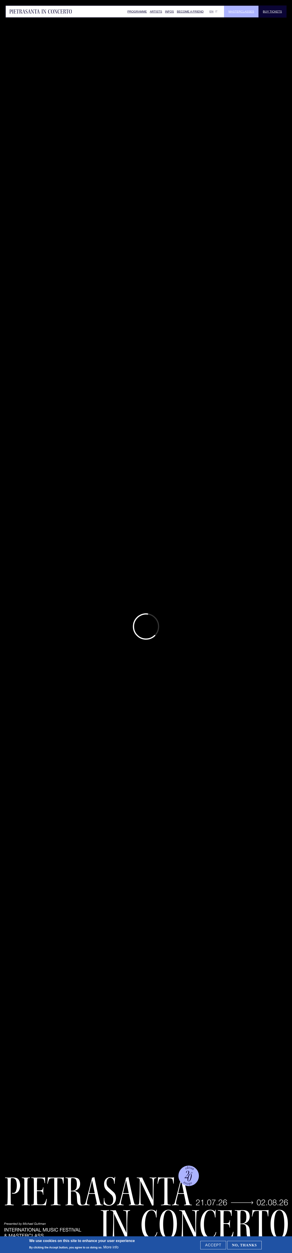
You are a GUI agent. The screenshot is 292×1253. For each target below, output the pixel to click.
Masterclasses (241, 11)
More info (111, 1247)
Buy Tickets (272, 11)
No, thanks (244, 1245)
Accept (213, 1245)
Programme (137, 11)
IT (216, 11)
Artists (156, 11)
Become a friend (190, 11)
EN (211, 11)
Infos (169, 11)
